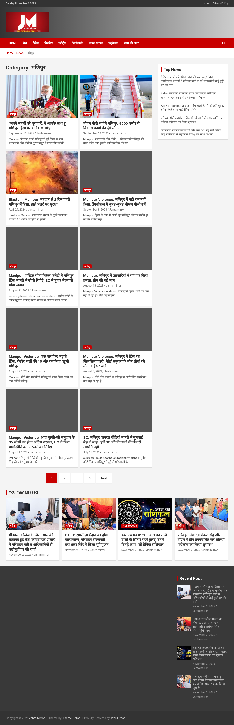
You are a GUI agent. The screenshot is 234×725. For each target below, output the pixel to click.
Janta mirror (44, 133)
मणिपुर (13, 114)
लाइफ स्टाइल (96, 43)
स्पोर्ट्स (62, 43)
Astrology (130, 525)
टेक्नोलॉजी (77, 43)
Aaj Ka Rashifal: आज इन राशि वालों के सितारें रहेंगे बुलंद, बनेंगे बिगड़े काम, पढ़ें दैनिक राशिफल (144, 540)
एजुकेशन (113, 43)
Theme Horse (71, 718)
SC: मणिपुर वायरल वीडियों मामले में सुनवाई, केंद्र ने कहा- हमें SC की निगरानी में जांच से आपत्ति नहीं (113, 442)
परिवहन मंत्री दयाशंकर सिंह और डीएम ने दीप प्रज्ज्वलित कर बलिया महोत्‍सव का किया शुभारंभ (201, 540)
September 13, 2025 (21, 133)
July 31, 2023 (91, 452)
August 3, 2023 (18, 452)
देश (25, 43)
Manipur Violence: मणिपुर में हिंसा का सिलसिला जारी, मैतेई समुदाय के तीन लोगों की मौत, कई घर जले (114, 361)
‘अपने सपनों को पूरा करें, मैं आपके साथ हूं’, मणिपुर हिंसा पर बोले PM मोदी (38, 126)
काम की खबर (131, 43)
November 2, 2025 (20, 554)
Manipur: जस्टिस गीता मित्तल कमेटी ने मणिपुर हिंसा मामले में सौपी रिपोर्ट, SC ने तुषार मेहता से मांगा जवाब (41, 280)
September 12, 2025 (95, 133)
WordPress (118, 718)
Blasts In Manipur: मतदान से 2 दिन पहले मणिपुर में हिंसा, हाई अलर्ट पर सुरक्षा (39, 202)
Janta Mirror (37, 718)
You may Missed (23, 492)
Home (205, 3)
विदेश (36, 43)
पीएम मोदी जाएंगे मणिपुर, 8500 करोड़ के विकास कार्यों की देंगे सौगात (111, 126)
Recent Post (191, 578)
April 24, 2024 (17, 209)
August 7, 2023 (18, 371)
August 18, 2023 (93, 285)
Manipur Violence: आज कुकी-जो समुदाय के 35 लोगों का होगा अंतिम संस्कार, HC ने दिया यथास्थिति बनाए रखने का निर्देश (42, 442)
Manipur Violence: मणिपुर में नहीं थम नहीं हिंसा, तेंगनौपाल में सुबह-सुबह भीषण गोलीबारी (114, 202)
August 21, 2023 (19, 290)
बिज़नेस (48, 43)
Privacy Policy (220, 3)
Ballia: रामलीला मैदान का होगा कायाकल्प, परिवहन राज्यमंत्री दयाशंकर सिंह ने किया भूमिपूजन (86, 540)
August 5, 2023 (92, 371)
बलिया (12, 525)
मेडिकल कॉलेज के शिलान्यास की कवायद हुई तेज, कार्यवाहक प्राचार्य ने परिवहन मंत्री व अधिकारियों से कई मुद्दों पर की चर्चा (192, 81)
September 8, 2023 (95, 209)
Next (104, 478)
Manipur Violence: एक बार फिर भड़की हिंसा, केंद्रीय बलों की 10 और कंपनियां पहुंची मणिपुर (39, 361)
